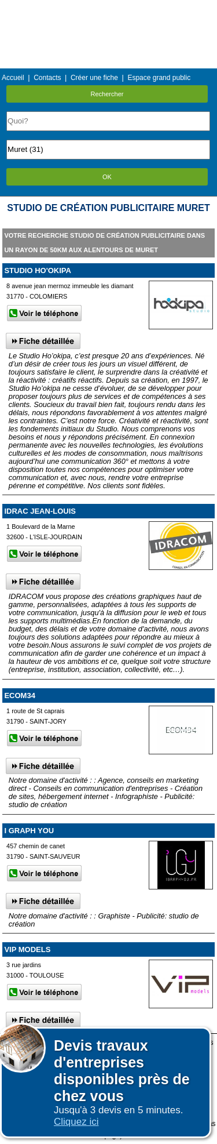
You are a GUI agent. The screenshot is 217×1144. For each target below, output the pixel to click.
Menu (108, 8)
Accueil (13, 78)
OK (107, 176)
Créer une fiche (94, 78)
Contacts (47, 78)
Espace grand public (158, 78)
